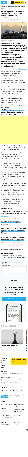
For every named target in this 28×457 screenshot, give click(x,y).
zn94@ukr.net (20, 379)
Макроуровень (5, 410)
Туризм (15, 424)
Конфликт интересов (19, 409)
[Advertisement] (14, 130)
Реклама (3, 362)
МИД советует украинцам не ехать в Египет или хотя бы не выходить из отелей (12, 112)
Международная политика (5, 407)
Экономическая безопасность (18, 412)
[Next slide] (26, 6)
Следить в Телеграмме (14, 299)
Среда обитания (5, 424)
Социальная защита (19, 404)
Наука (2, 420)
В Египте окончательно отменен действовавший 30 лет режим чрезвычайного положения (13, 239)
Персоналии (17, 415)
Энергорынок (4, 413)
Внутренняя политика (6, 404)
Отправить (14, 280)
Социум (16, 417)
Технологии (4, 422)
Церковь (3, 427)
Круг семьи (16, 422)
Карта (2, 367)
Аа (12, 2)
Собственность (18, 427)
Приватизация (5, 415)
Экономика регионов (6, 417)
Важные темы (5, 6)
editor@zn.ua (4, 383)
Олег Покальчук (6, 348)
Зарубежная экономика (20, 407)
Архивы (3, 360)
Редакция (3, 365)
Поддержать (19, 2)
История (16, 420)
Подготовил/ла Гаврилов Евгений (11, 249)
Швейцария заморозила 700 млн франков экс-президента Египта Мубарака (13, 230)
